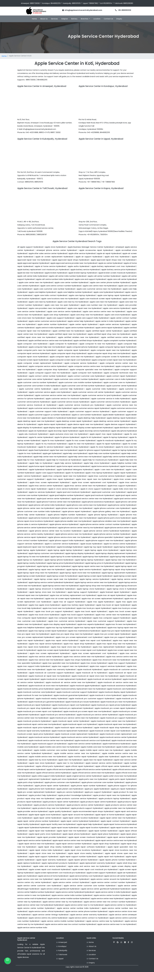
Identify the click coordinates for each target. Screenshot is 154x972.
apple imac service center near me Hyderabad (85, 485)
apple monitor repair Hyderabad (82, 756)
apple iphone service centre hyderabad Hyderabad (106, 531)
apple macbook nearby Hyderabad (51, 698)
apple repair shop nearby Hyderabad (55, 847)
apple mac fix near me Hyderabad (121, 624)
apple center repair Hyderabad (83, 324)
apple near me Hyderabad (70, 760)
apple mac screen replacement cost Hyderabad (94, 653)
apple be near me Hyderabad (30, 273)
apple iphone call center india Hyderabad (46, 505)
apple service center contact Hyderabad (71, 882)
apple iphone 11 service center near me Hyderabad (58, 502)
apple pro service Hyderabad (70, 792)
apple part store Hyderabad (64, 779)
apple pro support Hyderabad (98, 792)
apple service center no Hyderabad (120, 905)
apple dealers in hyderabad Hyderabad (59, 418)
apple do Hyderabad (37, 431)
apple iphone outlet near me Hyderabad (78, 518)
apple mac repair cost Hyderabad (95, 640)
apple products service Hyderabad (49, 805)
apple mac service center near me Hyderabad (83, 656)
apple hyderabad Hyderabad (42, 469)
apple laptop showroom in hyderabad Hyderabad (52, 589)
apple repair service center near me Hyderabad (73, 840)
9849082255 (56, 3)
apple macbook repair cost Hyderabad (79, 724)
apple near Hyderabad (109, 756)
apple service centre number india (32, 927)
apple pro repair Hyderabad (123, 789)
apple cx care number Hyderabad (86, 414)
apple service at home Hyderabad (53, 876)
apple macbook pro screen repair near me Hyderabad (87, 711)
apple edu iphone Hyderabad (124, 431)
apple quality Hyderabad (60, 811)
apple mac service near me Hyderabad (46, 660)
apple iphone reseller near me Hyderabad (73, 521)
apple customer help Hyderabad (68, 389)
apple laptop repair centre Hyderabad (54, 566)
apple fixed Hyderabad (38, 450)
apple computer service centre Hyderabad (48, 366)
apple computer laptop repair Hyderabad (117, 347)
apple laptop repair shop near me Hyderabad (37, 573)
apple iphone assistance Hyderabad (98, 502)
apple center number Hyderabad (52, 324)
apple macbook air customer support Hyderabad (51, 673)
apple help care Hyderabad (75, 453)
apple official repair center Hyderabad (112, 766)
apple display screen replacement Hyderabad (92, 427)
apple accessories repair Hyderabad (96, 250)
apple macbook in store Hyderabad (105, 695)
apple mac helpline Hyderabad (30, 627)
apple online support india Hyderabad (48, 776)
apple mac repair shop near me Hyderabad (116, 643)
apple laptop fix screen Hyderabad (66, 556)
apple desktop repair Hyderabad (121, 418)
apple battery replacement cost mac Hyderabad (113, 266)
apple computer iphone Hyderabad (82, 347)
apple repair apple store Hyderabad (45, 814)
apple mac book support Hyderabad (77, 614)
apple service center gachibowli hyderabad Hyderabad (105, 889)
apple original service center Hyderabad (84, 776)
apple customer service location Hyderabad (110, 402)
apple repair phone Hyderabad (76, 834)
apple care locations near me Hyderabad (59, 298)
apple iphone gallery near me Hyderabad (111, 511)
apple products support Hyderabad (87, 808)
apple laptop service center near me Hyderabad (96, 582)
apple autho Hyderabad (78, 266)
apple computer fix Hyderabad (63, 344)
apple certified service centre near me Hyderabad (50, 340)
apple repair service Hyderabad (121, 837)
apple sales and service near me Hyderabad (88, 866)
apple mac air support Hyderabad (69, 602)
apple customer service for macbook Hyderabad (67, 398)
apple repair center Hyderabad (47, 818)
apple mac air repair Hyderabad (111, 595)
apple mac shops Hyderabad (78, 660)
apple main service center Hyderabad (84, 743)
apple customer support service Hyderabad (89, 411)
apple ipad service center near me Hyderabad (91, 498)
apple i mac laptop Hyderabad (98, 473)
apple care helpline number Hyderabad (74, 292)
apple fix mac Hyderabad (53, 440)
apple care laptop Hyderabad (82, 295)
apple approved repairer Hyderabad (33, 263)
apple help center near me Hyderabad (50, 456)
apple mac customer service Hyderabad (66, 621)
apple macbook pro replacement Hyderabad (73, 708)
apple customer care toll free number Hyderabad (83, 385)
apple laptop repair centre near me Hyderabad (92, 566)
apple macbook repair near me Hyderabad (117, 724)
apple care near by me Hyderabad (73, 302)
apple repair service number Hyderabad (73, 843)
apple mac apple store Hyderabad (44, 605)
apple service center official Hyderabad (46, 911)
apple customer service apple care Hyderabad (50, 392)
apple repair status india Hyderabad (45, 850)
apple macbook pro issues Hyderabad (82, 702)
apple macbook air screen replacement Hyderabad (63, 679)
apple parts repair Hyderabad (122, 779)
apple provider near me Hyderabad (120, 808)
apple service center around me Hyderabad (110, 879)
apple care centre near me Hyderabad (100, 285)
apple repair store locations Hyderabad (83, 850)
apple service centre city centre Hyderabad (48, 918)
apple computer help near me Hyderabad (47, 347)
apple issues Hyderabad (91, 543)
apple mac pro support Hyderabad (120, 637)
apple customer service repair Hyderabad (91, 408)
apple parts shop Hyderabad (30, 782)
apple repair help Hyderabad (89, 824)
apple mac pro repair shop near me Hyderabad (72, 634)
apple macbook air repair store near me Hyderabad (95, 676)
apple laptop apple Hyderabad (31, 550)
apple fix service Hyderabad (50, 447)
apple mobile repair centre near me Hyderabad (101, 750)
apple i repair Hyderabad (125, 473)
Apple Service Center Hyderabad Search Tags (77, 241)
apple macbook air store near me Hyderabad (49, 685)
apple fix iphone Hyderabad (67, 437)
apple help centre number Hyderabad (119, 456)
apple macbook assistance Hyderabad (118, 685)
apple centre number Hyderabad (79, 327)
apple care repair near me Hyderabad (84, 308)
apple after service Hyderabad (82, 253)
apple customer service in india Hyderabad (110, 398)
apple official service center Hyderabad (93, 769)
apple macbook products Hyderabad (34, 721)
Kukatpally (61, 950)
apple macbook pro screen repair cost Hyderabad (39, 711)
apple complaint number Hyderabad (120, 340)
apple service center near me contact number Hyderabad (110, 902)
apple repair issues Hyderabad (64, 827)
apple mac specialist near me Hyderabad (60, 663)
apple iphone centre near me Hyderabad (74, 508)
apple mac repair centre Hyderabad (61, 640)
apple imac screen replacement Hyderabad (49, 482)
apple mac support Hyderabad (122, 663)
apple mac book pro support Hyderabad (54, 611)
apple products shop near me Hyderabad (50, 808)
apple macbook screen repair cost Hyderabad (109, 731)
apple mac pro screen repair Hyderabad (112, 634)
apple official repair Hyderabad (79, 766)
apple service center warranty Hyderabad (88, 914)
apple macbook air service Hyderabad (104, 679)
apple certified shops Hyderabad (87, 340)
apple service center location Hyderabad (112, 895)
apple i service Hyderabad (29, 476)
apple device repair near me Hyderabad (85, 424)
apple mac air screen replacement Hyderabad (102, 598)
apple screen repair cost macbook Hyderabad (49, 869)
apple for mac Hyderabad (29, 453)
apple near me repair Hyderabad (97, 760)
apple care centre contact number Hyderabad (60, 285)
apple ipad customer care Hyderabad (108, 492)
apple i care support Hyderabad (50, 473)
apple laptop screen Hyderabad (31, 576)
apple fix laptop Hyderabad (115, 437)
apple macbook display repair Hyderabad (117, 692)
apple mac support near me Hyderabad (70, 666)
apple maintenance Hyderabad (116, 743)
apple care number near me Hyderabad (99, 305)
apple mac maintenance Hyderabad (84, 631)
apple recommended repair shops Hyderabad (93, 811)
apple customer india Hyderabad (101, 389)
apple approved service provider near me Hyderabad (73, 263)
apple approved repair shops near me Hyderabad (113, 260)
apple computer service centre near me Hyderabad (91, 366)
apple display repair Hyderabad (57, 427)
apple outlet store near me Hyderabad (120, 776)
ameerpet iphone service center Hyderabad (56, 250)
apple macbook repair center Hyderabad (70, 721)
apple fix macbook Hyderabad (110, 440)
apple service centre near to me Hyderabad (116, 924)
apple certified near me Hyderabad (68, 331)
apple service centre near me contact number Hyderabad (70, 924)
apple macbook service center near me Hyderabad (50, 740)
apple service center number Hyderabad (36, 908)
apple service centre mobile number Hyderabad (62, 921)
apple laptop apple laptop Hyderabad (65, 550)
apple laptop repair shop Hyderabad (119, 569)
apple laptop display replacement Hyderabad (115, 553)
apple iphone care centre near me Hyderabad (86, 505)
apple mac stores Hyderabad (94, 663)
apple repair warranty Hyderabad (51, 860)
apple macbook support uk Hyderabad (49, 743)
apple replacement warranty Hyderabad (97, 863)
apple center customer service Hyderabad (47, 321)
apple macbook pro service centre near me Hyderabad (74, 718)
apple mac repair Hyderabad (30, 640)
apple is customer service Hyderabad (61, 543)
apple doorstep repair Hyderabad (63, 431)
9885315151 (76, 3)
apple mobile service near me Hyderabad (47, 756)
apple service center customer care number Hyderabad (89, 885)
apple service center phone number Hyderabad (86, 911)
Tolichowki (61, 954)
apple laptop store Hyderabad (91, 589)
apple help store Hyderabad (96, 463)
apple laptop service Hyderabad (94, 579)
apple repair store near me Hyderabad (47, 853)
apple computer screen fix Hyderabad (113, 356)
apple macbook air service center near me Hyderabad (70, 682)
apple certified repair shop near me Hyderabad (109, 334)
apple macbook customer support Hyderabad (77, 692)
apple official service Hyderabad (61, 769)
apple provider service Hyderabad (32, 811)
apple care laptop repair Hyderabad (113, 295)
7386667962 (93, 3)
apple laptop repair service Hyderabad (83, 569)
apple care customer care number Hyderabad (54, 289)
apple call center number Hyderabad (104, 276)
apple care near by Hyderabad (42, 302)
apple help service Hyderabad (68, 463)
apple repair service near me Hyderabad (36, 843)
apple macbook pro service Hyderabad (57, 714)
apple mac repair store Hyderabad (33, 647)
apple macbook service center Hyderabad (79, 737)
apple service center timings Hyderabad (50, 914)
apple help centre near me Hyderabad (84, 456)
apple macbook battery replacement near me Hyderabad (80, 689)
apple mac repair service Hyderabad (45, 643)
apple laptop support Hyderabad (83, 592)
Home (34, 19)
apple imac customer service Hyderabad (106, 476)
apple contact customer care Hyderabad (86, 376)
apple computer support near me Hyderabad (49, 373)
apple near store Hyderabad (42, 763)
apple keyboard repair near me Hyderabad (36, 547)
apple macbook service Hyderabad (44, 737)
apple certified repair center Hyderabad (104, 331)
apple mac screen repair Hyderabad (53, 650)
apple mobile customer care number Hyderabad (56, 750)
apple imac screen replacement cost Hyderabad (94, 482)
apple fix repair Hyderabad (108, 444)
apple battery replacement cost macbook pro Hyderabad (43, 269)
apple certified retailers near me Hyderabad (78, 337)
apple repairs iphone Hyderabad (82, 860)
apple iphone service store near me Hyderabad (69, 537)
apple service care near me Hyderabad (34, 879)
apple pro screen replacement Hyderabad (36, 792)
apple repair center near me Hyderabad (118, 818)
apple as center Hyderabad (110, 263)
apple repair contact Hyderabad (115, 821)
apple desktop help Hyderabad (91, 418)
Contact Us (108, 19)
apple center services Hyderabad (114, 324)
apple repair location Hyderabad (94, 827)
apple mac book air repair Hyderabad (113, 605)
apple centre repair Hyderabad (108, 327)
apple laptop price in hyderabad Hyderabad (104, 563)
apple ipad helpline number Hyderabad (66, 495)
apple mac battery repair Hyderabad (78, 605)
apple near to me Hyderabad (70, 763)
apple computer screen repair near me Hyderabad (114, 360)
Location (96, 19)
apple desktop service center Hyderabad (111, 421)
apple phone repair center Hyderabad (52, 785)
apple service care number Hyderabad (71, 879)
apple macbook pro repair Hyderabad (34, 705)
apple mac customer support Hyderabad (106, 621)
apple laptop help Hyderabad (123, 556)
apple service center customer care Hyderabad (39, 885)
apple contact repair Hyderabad (121, 376)
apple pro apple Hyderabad (97, 789)
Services (54, 19)
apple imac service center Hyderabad (45, 485)
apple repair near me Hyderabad (71, 831)
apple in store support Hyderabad (95, 489)
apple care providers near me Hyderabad (47, 308)
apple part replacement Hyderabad (34, 779)
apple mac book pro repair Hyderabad (94, 608)
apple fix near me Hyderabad (81, 444)
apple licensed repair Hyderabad (114, 592)
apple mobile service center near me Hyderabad (76, 753)
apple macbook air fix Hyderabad (91, 673)
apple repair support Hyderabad (43, 856)
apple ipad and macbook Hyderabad (73, 492)
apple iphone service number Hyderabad (112, 534)
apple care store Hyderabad (117, 314)
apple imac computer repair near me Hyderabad (64, 476)
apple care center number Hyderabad (71, 282)
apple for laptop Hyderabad (124, 450)
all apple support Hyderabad (30, 247)
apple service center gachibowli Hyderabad (60, 889)
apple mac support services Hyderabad (107, 666)
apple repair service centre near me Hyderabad (116, 840)
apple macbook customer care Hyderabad (36, 692)
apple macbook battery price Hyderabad (35, 689)
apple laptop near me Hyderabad (120, 560)
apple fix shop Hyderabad (76, 447)
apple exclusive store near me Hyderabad (69, 434)
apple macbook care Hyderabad (121, 689)
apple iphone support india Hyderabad (66, 540)
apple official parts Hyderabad (50, 766)
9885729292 (35, 3)
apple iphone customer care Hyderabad (112, 508)
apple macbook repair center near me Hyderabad (113, 721)
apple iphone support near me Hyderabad (104, 540)
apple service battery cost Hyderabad (86, 876)
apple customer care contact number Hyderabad (76, 379)
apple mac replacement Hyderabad (109, 647)
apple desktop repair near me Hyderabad (35, 421)
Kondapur (61, 946)
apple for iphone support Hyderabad (95, 450)
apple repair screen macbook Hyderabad (86, 837)
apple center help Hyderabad (81, 321)
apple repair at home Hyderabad (109, 814)
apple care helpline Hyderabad (42, 292)
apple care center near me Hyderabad (35, 282)
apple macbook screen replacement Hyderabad (76, 734)
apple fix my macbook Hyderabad (51, 444)
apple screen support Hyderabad (101, 872)
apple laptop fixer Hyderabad (95, 556)
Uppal (59, 958)
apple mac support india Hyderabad (33, 666)
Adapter (64, 19)
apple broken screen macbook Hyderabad (117, 273)
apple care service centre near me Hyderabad (104, 311)
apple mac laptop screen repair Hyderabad (47, 631)
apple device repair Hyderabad (52, 424)
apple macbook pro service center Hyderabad (97, 714)
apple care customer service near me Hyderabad (99, 289)
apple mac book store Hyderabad (44, 614)
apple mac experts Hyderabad (90, 624)
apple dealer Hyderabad (113, 414)
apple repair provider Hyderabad (51, 837)
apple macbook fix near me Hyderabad (34, 695)
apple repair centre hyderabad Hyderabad (80, 821)
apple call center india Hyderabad (32, 276)
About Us (44, 19)
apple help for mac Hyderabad (31, 460)
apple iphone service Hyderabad (63, 524)
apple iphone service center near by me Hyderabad (80, 527)
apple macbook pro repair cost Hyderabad (71, 705)
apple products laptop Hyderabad (114, 798)
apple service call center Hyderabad (120, 876)
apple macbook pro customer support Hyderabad (91, 698)
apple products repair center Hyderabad (61, 802)
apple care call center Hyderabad (122, 279)
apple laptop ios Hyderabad (30, 560)
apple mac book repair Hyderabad (91, 611)
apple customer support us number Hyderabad (49, 414)
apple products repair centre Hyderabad (98, 802)
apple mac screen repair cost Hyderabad (88, 650)
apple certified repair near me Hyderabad (67, 334)
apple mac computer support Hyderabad (111, 618)
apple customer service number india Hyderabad (49, 408)
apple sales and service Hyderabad (49, 866)
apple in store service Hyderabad (63, 489)
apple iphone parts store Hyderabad (114, 518)
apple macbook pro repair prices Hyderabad (110, 705)
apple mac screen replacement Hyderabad (49, 653)
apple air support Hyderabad (88, 256)
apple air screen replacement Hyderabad (54, 256)
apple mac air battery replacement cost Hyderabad (73, 595)
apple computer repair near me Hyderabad (110, 350)
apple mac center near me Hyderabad (112, 614)
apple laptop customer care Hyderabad (46, 553)
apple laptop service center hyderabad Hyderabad (51, 582)
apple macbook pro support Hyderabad (118, 718)
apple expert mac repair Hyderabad (106, 434)
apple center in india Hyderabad (109, 321)
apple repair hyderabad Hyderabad (34, 827)
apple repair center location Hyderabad (80, 818)
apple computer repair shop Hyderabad (68, 353)
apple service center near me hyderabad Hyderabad (40, 905)
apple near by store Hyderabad (43, 760)
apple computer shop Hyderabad (52, 369)
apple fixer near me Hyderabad (63, 450)
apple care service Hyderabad (116, 308)
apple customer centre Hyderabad (35, 389)
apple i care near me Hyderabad (109, 469)
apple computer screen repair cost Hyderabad (70, 360)
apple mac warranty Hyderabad (61, 669)
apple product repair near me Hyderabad (111, 795)
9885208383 (128, 3)
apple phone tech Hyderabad (42, 789)
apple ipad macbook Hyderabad (99, 495)
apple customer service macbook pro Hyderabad (81, 405)
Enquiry (119, 19)
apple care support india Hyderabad (92, 318)
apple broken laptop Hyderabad (82, 273)
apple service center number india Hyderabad (78, 908)
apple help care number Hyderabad (104, 453)
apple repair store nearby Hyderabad (85, 853)
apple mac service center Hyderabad (45, 656)
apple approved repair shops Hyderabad (70, 260)
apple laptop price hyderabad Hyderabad (65, 563)
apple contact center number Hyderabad (47, 376)
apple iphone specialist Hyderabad (107, 537)
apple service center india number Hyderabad (72, 895)
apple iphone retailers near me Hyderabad (111, 521)
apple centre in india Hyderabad (50, 327)
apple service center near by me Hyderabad (62, 902)
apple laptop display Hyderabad (79, 553)
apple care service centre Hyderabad (64, 311)
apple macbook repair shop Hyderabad (112, 727)
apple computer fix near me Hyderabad (97, 344)
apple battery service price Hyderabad (118, 269)
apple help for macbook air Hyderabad (63, 460)
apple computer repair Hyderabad (73, 350)
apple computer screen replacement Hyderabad (39, 363)
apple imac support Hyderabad (122, 485)
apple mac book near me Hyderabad (58, 608)
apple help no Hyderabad (40, 463)
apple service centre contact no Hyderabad (88, 918)
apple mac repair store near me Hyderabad (71, 647)
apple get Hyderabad (52, 453)
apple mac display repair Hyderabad (59, 624)
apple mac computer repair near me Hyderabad (69, 618)
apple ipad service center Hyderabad (53, 498)
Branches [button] (85, 19)
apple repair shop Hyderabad (106, 843)
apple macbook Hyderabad (89, 669)
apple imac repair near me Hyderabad (93, 479)
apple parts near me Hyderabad (93, 779)
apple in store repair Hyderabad (31, 489)
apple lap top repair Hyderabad (98, 547)
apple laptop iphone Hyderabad (58, 560)
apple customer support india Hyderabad (48, 411)
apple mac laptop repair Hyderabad (90, 627)
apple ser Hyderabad (126, 872)
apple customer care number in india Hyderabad (38, 385)
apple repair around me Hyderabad (77, 814)
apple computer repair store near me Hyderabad (72, 356)
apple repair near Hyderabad (42, 831)
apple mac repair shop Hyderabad (79, 643)
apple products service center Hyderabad (85, 805)
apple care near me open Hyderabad (62, 305)
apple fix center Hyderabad (41, 437)
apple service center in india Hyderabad (112, 892)
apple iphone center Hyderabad (122, 505)
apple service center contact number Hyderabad (113, 882)
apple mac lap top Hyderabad (59, 627)
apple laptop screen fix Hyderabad (62, 576)
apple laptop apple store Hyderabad (101, 550)
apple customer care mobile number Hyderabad (80, 382)
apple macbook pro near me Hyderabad (118, 702)
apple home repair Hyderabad (42, 466)
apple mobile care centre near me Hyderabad (59, 747)
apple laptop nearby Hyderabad (31, 563)
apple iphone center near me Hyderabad (35, 508)
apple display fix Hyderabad (29, 427)
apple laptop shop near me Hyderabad (97, 585)
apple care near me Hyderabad (104, 302)
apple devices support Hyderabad (120, 424)
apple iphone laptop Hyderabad (102, 514)
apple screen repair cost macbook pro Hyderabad (94, 869)
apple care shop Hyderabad (56, 314)
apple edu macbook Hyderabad (33, 434)
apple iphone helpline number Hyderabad (67, 514)
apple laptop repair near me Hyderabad (47, 569)
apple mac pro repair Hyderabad (115, 631)
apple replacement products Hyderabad (60, 863)
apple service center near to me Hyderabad (84, 905)
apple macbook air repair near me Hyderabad (49, 676)
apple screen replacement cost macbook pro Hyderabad (60, 872)
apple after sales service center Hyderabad (48, 253)
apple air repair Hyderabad (109, 253)
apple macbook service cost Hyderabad (92, 740)
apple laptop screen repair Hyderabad (95, 576)
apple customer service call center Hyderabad (93, 392)
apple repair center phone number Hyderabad (38, 821)
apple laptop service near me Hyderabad (60, 585)
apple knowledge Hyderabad (69, 547)
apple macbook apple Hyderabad (85, 685)
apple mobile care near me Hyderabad (98, 747)
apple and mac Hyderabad (117, 256)
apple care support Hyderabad (60, 318)
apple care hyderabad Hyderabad (108, 292)
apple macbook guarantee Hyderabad (71, 695)
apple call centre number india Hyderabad (54, 279)
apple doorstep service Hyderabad (94, 431)
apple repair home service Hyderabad (120, 824)
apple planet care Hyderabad (70, 789)
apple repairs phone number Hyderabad (117, 860)
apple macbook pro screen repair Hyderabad (115, 708)
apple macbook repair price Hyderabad (35, 727)
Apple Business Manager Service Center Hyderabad (91, 247)
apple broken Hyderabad (56, 273)
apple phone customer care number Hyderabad (102, 782)
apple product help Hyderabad (42, 795)
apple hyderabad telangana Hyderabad (74, 469)
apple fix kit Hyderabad (91, 437)
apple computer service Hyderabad (80, 363)
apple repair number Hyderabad (102, 831)
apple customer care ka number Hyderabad (37, 382)
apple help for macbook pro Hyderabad (100, 460)
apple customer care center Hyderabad (34, 379)
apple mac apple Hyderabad (100, 602)
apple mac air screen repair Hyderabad (62, 598)
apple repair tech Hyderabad (111, 856)
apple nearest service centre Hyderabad (103, 763)
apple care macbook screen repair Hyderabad (100, 298)
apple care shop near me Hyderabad (86, 314)
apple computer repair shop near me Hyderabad (109, 353)
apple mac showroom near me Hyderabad (111, 660)
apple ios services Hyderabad (42, 492)
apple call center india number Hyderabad (67, 276)
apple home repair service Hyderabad (73, 466)
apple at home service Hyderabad (50, 266)
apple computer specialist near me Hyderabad (91, 369)
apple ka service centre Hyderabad (119, 543)
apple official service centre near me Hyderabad (93, 772)
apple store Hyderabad (55, 247)
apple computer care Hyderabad (32, 344)
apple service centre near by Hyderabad (104, 921)
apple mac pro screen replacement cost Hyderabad (79, 637)
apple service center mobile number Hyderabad (68, 898)
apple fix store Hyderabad (102, 447)
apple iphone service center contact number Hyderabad (105, 524)
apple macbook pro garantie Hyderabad (46, 702)
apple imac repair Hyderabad (60, 479)
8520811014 (107, 3)
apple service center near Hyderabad (107, 898)
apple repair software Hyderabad (90, 847)
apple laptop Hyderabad (125, 547)
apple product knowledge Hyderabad (74, 795)
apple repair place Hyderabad (105, 834)
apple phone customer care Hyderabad (62, 782)
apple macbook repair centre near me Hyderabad (39, 724)
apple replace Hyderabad (28, 863)
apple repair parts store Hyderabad (45, 834)
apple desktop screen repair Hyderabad (74, 421)
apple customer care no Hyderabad (119, 382)
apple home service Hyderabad (105, 466)
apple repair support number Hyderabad (78, 856)
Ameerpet (61, 942)
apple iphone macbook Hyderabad (44, 518)
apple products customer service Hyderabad (76, 798)
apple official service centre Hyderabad (53, 772)
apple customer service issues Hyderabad (70, 402)
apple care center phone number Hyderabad (110, 282)
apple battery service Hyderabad (85, 269)
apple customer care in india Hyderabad (118, 379)
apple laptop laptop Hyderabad (89, 560)
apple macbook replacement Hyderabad (70, 731)
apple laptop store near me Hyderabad (47, 592)
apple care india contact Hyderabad (50, 295)
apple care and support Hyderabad (90, 279)
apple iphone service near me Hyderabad (73, 534)
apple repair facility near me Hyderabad (58, 824)
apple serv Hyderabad (27, 876)
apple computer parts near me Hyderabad (36, 350)
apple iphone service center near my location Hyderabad (55, 531)
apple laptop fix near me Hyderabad (33, 556)
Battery (74, 19)
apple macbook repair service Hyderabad (73, 727)
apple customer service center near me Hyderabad (57, 395)
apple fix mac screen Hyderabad (80, 440)
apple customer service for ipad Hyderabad (101, 395)
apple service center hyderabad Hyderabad (75, 892)
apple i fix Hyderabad (74, 473)
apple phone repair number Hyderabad (88, 785)
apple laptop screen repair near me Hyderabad (56, 579)
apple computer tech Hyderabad (87, 373)
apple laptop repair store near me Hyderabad (79, 573)
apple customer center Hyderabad (121, 385)
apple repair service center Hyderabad (34, 840)
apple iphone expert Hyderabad (76, 511)
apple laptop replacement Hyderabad (119, 573)
